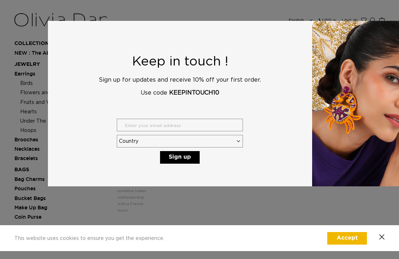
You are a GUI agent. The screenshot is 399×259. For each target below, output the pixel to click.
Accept (347, 238)
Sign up (180, 157)
